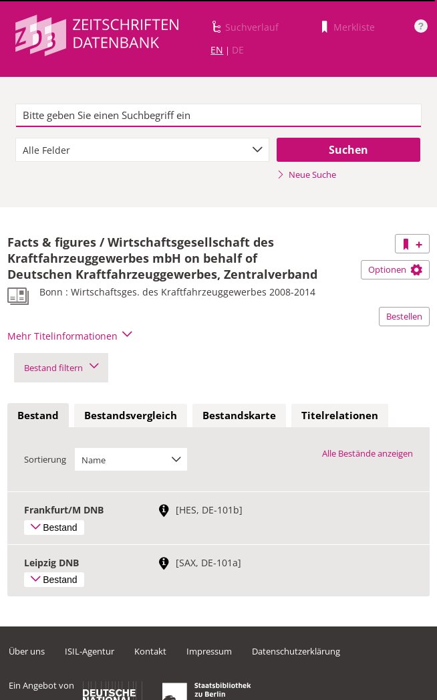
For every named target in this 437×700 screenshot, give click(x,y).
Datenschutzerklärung (296, 651)
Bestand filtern (61, 368)
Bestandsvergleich (130, 415)
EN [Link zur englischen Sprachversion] (216, 49)
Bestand (38, 415)
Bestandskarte (239, 415)
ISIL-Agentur (89, 651)
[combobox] (142, 150)
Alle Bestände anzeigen (367, 453)
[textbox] (218, 116)
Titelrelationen (339, 415)
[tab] (38, 416)
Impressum (209, 651)
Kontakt (150, 651)
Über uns (27, 651)
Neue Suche (306, 174)
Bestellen (404, 316)
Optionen (395, 269)
